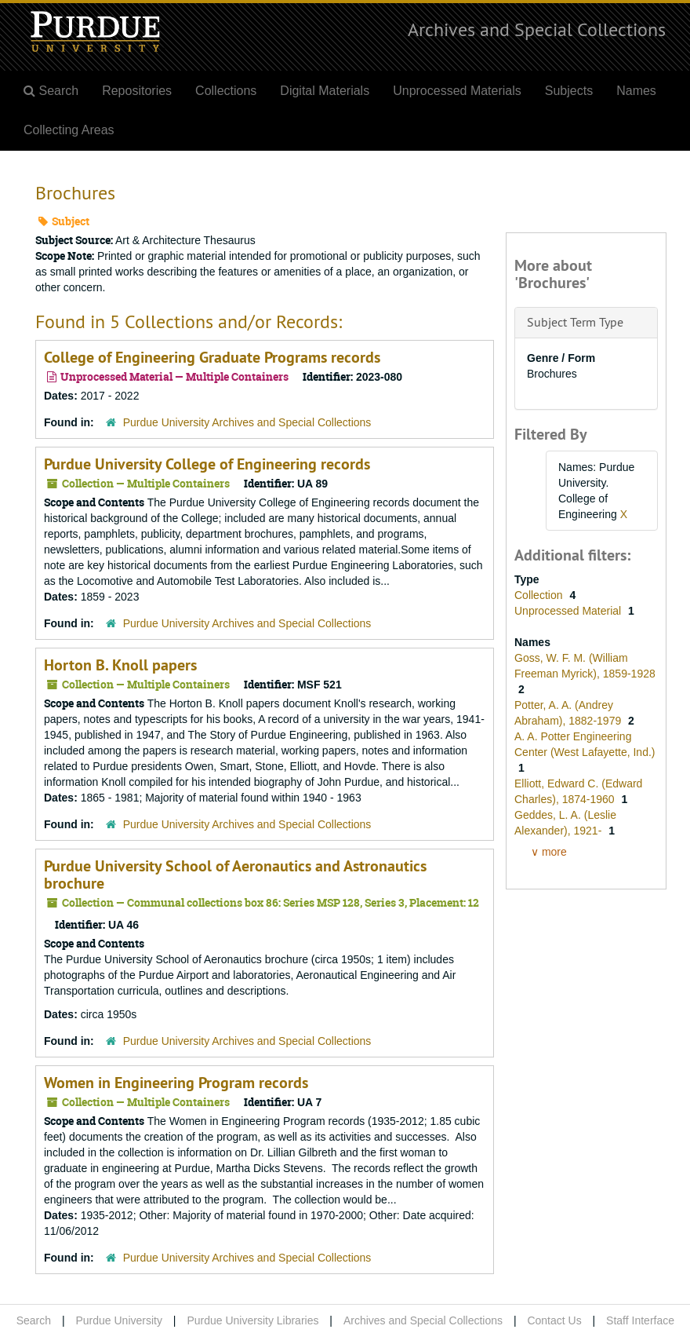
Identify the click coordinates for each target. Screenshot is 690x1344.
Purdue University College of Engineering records (207, 464)
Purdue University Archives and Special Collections (247, 422)
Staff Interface (640, 1320)
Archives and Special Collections (537, 29)
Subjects (569, 90)
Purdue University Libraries (252, 1320)
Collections (225, 90)
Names (636, 90)
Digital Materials (324, 90)
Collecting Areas (69, 130)
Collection (539, 595)
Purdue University (118, 1320)
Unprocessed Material (569, 610)
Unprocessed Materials (457, 90)
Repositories (137, 90)
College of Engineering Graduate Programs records (212, 357)
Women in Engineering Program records (176, 1082)
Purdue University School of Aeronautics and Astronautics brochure (235, 874)
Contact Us (554, 1320)
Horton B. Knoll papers (120, 665)
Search (33, 1320)
